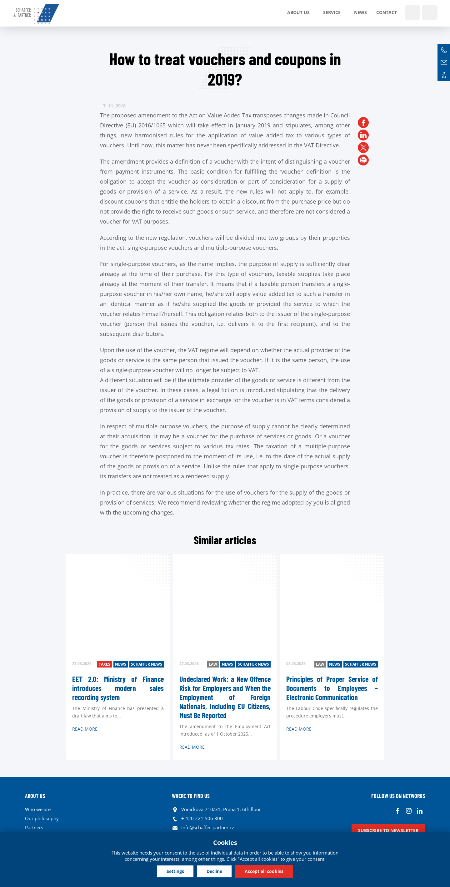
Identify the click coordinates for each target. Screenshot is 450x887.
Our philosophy (42, 818)
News (360, 12)
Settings (175, 871)
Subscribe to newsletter (388, 830)
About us (298, 12)
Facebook (397, 811)
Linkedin (419, 811)
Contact (386, 12)
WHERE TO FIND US (191, 795)
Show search (412, 12)
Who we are (38, 809)
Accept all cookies (264, 871)
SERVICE (332, 12)
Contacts (444, 75)
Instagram (408, 811)
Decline (214, 871)
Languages (430, 12)
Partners (34, 827)
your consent (167, 853)
